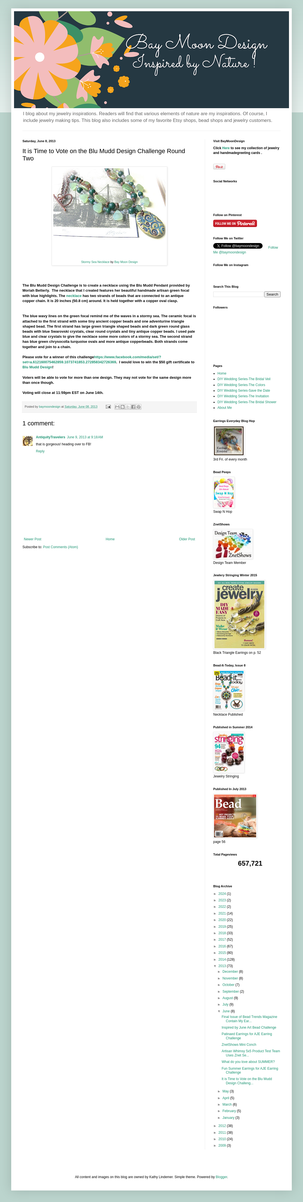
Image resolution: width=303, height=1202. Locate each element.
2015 (223, 953)
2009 (223, 1145)
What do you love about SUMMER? (248, 1062)
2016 (223, 946)
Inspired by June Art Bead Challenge (249, 1027)
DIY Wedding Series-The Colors (241, 385)
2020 (223, 920)
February (229, 1111)
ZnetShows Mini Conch (239, 1045)
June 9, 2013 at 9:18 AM (85, 437)
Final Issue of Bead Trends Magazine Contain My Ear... (249, 1019)
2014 (223, 959)
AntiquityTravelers (50, 437)
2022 (223, 907)
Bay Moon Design (126, 262)
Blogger (221, 1177)
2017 (223, 940)
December (230, 972)
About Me (224, 408)
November (230, 978)
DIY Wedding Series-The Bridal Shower (246, 402)
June (226, 1011)
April (226, 1098)
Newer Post (32, 539)
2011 (223, 1133)
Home (110, 539)
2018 (223, 933)
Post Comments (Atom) (60, 547)
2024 (223, 894)
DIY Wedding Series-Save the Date (243, 391)
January (228, 1118)
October (228, 985)
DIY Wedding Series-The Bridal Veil (243, 379)
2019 (223, 927)
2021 (223, 913)
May (226, 1091)
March (227, 1104)
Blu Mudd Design (37, 367)
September (231, 992)
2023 (223, 900)
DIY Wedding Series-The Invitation (243, 396)
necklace (73, 296)
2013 (223, 966)
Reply (40, 451)
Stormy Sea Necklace (95, 262)
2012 (223, 1126)
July (225, 1004)
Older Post (187, 539)
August (228, 998)
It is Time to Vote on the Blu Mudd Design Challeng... (247, 1081)
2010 (223, 1139)
